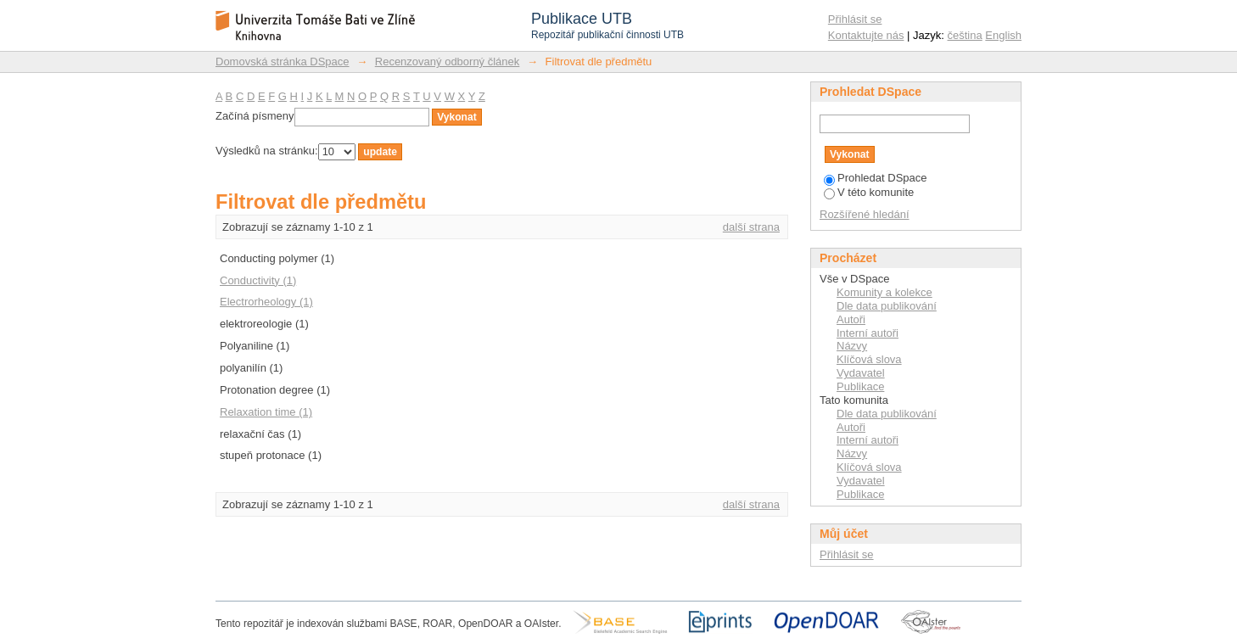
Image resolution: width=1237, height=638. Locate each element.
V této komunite (869, 192)
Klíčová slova (869, 359)
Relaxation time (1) (266, 412)
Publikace (860, 386)
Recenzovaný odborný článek (447, 61)
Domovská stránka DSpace (282, 61)
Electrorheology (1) (266, 301)
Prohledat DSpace (875, 177)
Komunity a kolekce (884, 292)
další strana (751, 227)
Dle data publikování (887, 305)
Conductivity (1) (258, 280)
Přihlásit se (855, 19)
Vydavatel (861, 373)
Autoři (851, 319)
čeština (965, 35)
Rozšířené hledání (865, 214)
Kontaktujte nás (866, 35)
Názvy (852, 345)
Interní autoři (867, 333)
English (1003, 35)
